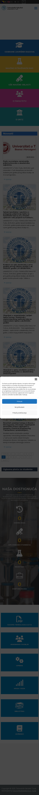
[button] (36, 379)
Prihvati (19, 401)
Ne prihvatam (19, 407)
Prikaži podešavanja (19, 413)
